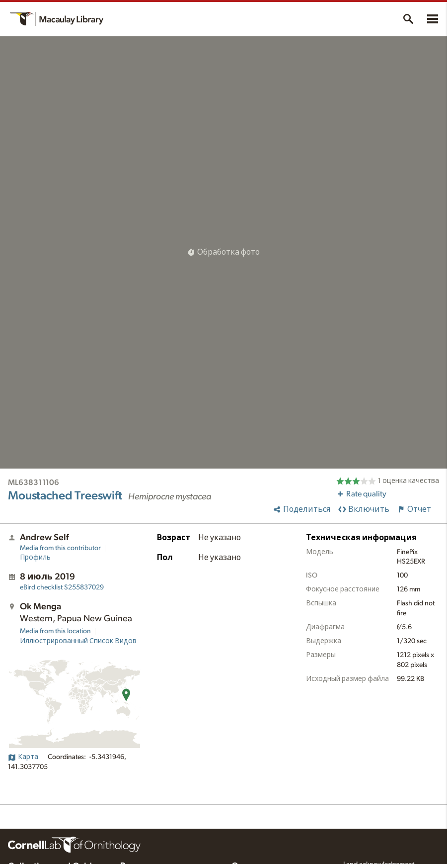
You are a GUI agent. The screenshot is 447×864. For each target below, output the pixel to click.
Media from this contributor (60, 548)
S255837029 (62, 587)
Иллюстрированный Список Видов (78, 641)
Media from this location (55, 631)
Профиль (35, 557)
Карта (23, 757)
